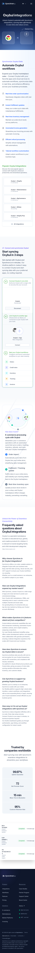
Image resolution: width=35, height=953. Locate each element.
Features (4, 896)
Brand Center (23, 900)
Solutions (5, 906)
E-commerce (6, 910)
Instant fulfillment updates (15, 105)
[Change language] (24, 3)
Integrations (6, 889)
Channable (13, 935)
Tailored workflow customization (17, 151)
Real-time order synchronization (17, 94)
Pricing (4, 900)
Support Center (23, 896)
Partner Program (24, 892)
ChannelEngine (6, 938)
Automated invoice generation (16, 128)
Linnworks (20, 935)
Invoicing (5, 921)
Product (4, 884)
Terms (26, 932)
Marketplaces (6, 914)
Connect (17, 345)
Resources (22, 884)
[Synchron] (8, 3)
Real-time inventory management (17, 116)
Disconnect (17, 308)
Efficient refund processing (15, 139)
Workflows (5, 892)
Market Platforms (7, 917)
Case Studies (23, 889)
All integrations (17, 224)
